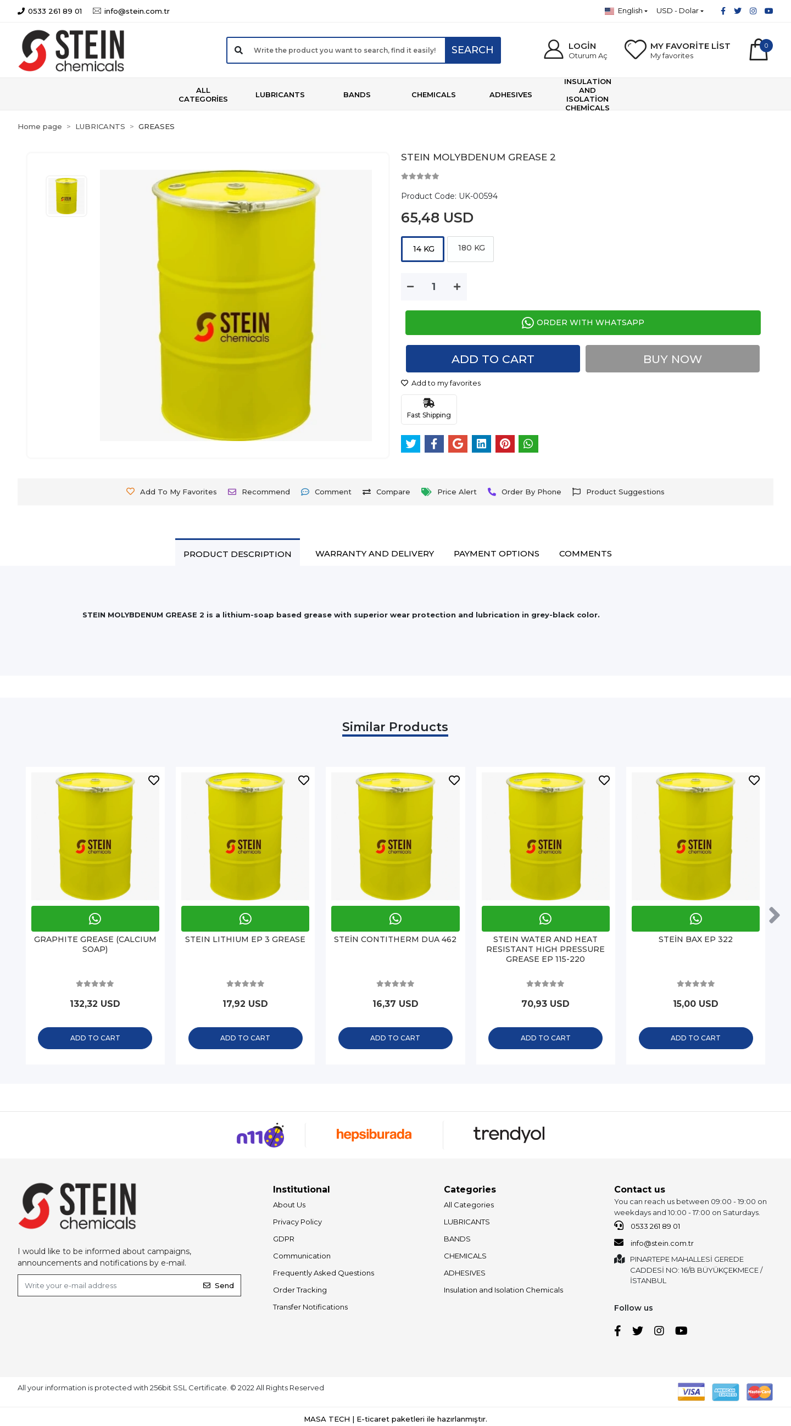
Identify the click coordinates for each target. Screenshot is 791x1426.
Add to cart (493, 359)
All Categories (469, 1207)
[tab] (237, 553)
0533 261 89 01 (647, 1228)
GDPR (283, 1241)
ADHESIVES (465, 1275)
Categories (470, 1192)
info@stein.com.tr (654, 1245)
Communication (302, 1258)
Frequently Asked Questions (323, 1275)
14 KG (423, 249)
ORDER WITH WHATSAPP (583, 323)
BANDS (457, 1241)
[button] (575, 50)
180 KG (470, 248)
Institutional (301, 1192)
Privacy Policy (297, 1224)
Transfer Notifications (310, 1309)
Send (218, 1287)
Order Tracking (300, 1292)
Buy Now (673, 359)
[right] (776, 916)
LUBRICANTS (467, 1224)
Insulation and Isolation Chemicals (503, 1292)
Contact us (639, 1192)
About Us (289, 1207)
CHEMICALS (465, 1258)
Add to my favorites (441, 382)
